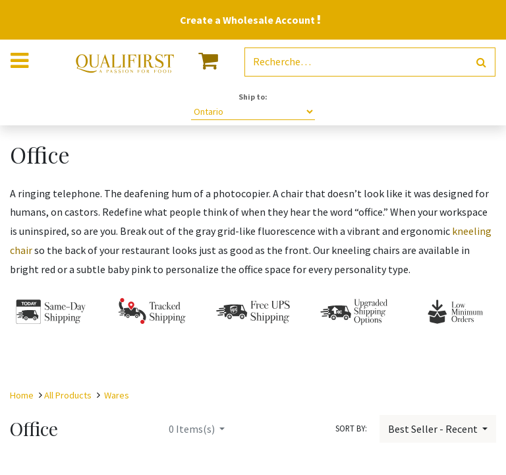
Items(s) (193, 428)
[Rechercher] (481, 62)
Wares (116, 395)
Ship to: (253, 97)
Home (22, 395)
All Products (68, 395)
